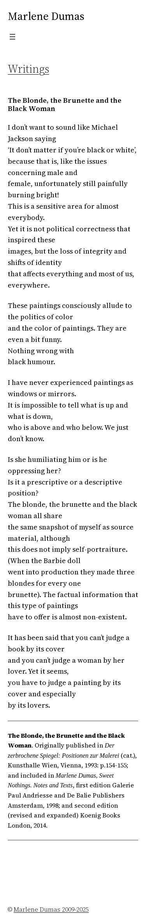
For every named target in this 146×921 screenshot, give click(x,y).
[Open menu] (12, 36)
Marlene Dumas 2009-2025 (51, 909)
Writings (28, 68)
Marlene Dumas (46, 16)
